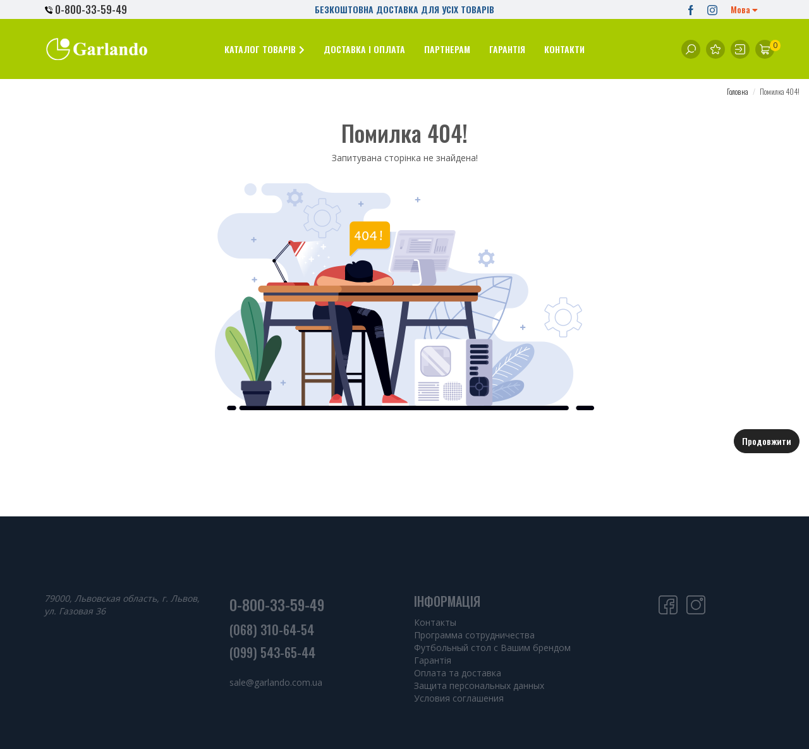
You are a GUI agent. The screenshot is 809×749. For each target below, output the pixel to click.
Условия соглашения (459, 698)
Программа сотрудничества (474, 635)
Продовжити (766, 441)
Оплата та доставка (457, 673)
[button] (264, 49)
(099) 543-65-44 (272, 652)
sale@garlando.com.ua (275, 682)
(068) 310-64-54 (271, 629)
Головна (737, 91)
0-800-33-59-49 (86, 9)
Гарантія (432, 660)
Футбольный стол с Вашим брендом (492, 648)
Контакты (435, 622)
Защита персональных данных (479, 685)
